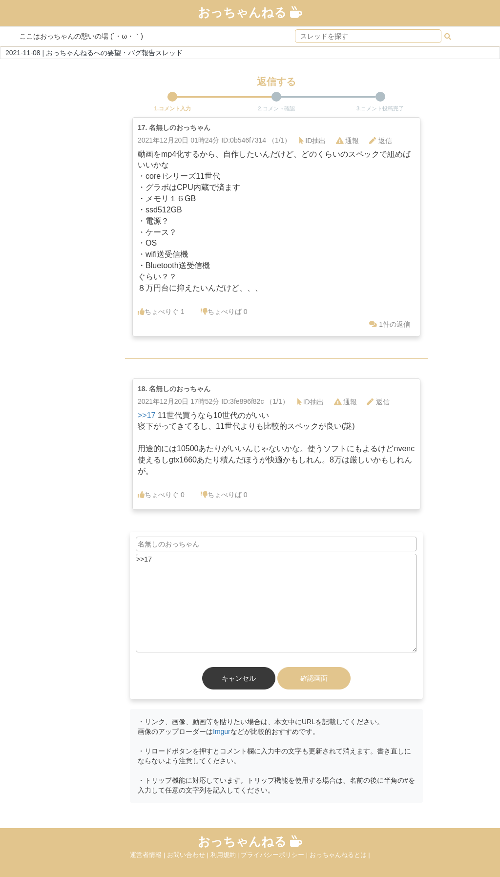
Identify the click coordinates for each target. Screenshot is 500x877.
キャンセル (239, 678)
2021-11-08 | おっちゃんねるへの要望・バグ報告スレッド (94, 53)
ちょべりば (224, 311)
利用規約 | (225, 854)
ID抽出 (312, 141)
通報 (347, 141)
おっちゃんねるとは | (340, 854)
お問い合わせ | (188, 854)
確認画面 (314, 678)
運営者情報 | (148, 854)
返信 (380, 141)
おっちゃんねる (250, 12)
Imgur (221, 731)
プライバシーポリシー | (275, 854)
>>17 (146, 415)
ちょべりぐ (161, 311)
